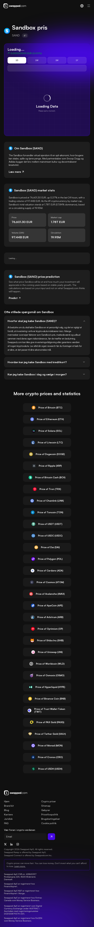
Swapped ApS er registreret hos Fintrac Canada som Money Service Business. (23, 899)
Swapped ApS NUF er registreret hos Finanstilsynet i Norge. (22, 892)
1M (57, 60)
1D (17, 60)
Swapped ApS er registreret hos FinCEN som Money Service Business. (23, 919)
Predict (15, 298)
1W (36, 60)
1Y (77, 60)
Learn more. (20, 866)
